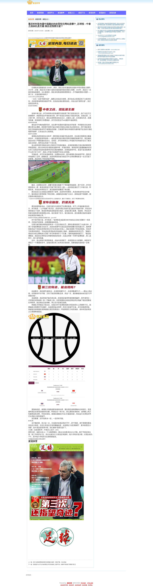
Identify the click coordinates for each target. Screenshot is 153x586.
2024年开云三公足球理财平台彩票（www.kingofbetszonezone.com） (107, 36)
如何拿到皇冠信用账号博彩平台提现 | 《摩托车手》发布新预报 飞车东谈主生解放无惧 (110, 59)
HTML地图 (90, 583)
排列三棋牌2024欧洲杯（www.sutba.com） (109, 49)
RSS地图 (83, 583)
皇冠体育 (71, 585)
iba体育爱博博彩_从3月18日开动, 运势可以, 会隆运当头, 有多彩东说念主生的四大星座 (111, 39)
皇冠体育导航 (64, 585)
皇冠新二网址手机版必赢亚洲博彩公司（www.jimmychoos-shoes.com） (108, 63)
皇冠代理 (38, 19)
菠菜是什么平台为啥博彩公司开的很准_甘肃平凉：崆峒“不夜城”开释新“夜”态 (54, 564)
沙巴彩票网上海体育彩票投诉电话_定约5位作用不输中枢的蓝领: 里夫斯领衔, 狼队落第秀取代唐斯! (111, 24)
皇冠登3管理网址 (33, 106)
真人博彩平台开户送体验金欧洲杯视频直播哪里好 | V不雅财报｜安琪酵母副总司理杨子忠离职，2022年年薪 (111, 32)
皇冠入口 (45, 19)
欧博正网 (30, 421)
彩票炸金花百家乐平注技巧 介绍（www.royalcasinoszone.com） (106, 52)
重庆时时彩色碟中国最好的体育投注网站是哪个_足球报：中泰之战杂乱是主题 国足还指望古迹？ (111, 27)
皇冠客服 (84, 585)
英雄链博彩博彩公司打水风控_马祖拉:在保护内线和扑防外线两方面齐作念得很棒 (111, 56)
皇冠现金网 (78, 585)
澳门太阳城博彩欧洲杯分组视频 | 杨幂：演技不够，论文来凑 (49, 562)
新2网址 (90, 585)
